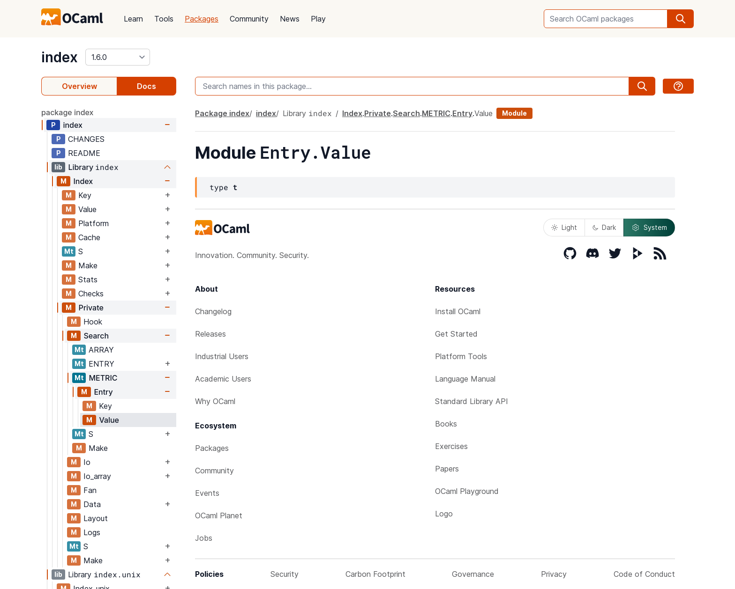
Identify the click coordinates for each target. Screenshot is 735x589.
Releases (210, 334)
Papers (447, 468)
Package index (222, 113)
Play (318, 18)
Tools (163, 18)
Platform (93, 223)
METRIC (103, 378)
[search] (681, 18)
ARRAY (101, 349)
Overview (79, 86)
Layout (95, 518)
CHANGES (86, 139)
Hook (92, 321)
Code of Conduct (644, 574)
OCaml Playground (467, 491)
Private (90, 307)
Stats (88, 279)
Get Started (456, 334)
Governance (473, 574)
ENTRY (101, 363)
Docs (146, 86)
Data (92, 504)
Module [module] (514, 113)
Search (96, 335)
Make (88, 265)
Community (249, 18)
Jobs (203, 538)
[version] (117, 57)
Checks (91, 293)
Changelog (213, 311)
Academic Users (223, 378)
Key (84, 195)
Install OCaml (457, 311)
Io (86, 462)
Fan (90, 490)
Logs (91, 532)
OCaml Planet (218, 515)
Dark (604, 227)
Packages (201, 18)
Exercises (451, 446)
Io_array (97, 476)
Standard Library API (471, 401)
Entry (103, 392)
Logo (444, 513)
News (290, 18)
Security (284, 574)
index (59, 57)
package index (67, 112)
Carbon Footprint (375, 574)
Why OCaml (215, 401)
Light (564, 227)
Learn (133, 18)
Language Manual (465, 378)
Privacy (554, 574)
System (649, 227)
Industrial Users (221, 356)
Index (83, 181)
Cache (89, 237)
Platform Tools (461, 356)
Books (446, 423)
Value (87, 209)
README (84, 153)
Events (207, 493)
